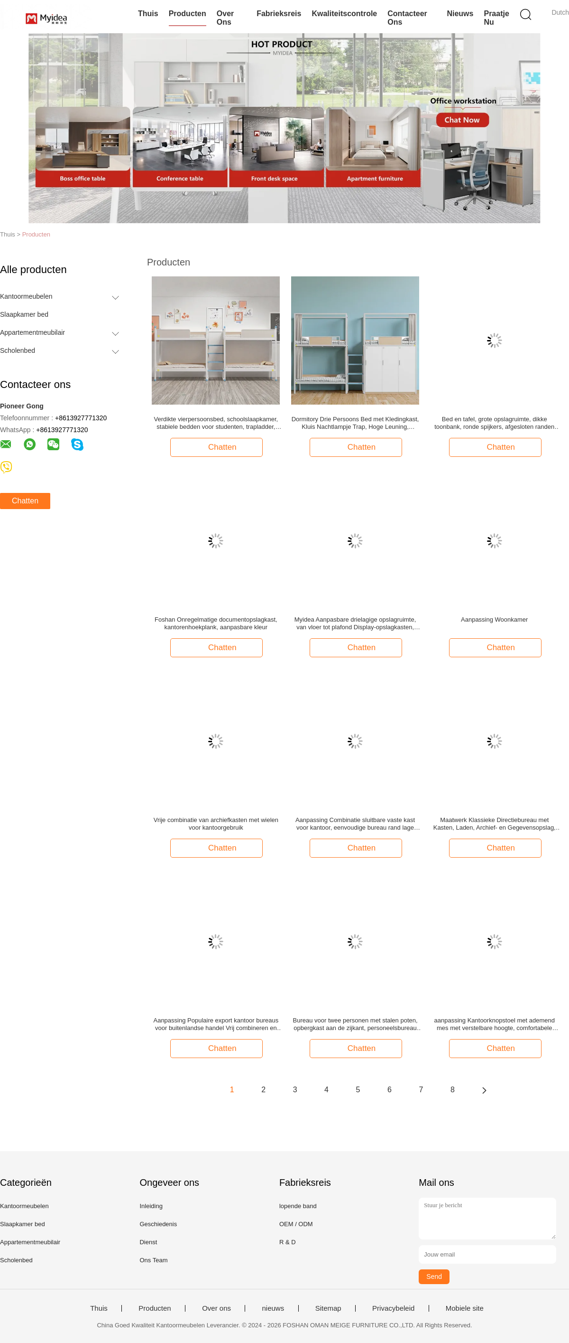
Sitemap (328, 1308)
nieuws (460, 13)
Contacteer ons (407, 17)
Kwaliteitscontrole (344, 13)
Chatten (25, 501)
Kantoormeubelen (26, 296)
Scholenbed (17, 350)
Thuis (148, 13)
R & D (287, 1242)
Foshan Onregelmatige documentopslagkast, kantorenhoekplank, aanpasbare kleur (216, 623)
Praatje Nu (496, 17)
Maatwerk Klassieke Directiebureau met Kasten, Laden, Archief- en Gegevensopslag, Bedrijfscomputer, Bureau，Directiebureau (494, 824)
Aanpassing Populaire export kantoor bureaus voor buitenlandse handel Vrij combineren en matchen (215, 1024)
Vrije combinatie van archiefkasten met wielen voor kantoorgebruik (216, 823)
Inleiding (150, 1206)
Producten (187, 13)
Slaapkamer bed (24, 314)
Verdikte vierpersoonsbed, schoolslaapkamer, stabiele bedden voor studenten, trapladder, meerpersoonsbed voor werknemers (216, 423)
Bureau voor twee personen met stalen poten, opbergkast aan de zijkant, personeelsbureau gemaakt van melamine (355, 1024)
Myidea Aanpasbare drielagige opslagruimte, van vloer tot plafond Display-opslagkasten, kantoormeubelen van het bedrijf (355, 623)
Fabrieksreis (279, 13)
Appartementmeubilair (32, 332)
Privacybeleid (393, 1308)
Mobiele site (465, 1308)
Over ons (225, 17)
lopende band (298, 1206)
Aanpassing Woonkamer (494, 619)
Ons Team (153, 1260)
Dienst (148, 1242)
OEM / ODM (296, 1224)
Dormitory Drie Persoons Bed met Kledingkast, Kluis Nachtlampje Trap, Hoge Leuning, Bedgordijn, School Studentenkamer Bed (355, 423)
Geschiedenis (158, 1224)
